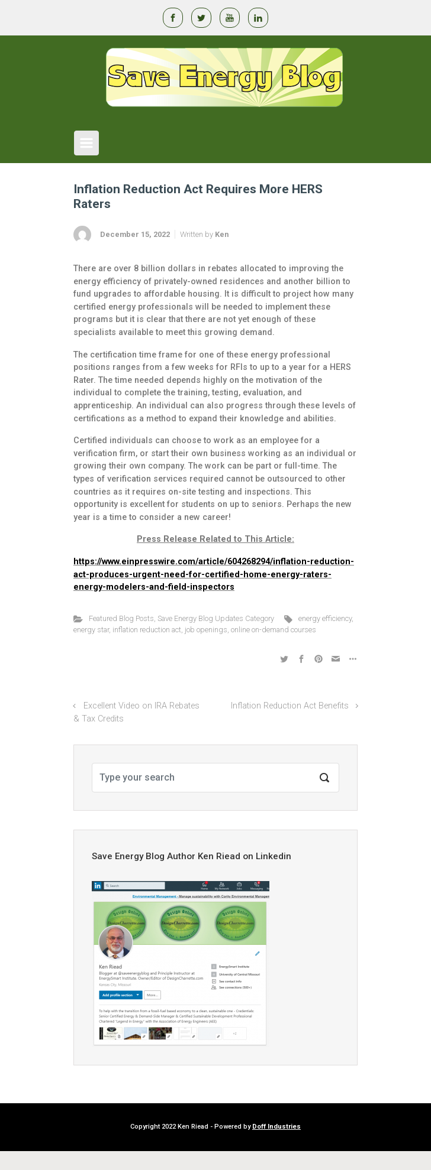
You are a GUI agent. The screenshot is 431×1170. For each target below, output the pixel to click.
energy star (91, 629)
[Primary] (86, 143)
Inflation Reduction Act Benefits (290, 706)
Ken (222, 234)
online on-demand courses (273, 629)
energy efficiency (325, 618)
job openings (206, 629)
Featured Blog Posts (121, 618)
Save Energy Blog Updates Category (215, 618)
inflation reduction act (146, 629)
